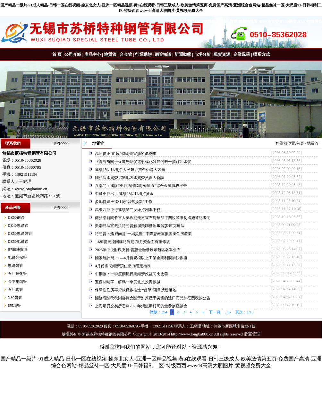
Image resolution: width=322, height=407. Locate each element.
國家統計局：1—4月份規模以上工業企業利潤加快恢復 (141, 258)
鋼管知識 (163, 54)
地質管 (110, 54)
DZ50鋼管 (16, 217)
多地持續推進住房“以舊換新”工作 (123, 201)
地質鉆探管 (17, 257)
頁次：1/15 (244, 312)
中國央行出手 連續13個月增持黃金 (124, 193)
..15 (228, 312)
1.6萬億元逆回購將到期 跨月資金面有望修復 (132, 242)
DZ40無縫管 (18, 225)
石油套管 (15, 289)
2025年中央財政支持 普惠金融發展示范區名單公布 (138, 250)
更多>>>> (61, 143)
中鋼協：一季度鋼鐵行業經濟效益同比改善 (131, 274)
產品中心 (92, 54)
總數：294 (158, 312)
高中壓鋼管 (17, 281)
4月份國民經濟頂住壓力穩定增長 (123, 266)
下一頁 (214, 312)
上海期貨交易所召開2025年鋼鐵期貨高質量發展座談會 (141, 306)
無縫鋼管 (15, 265)
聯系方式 (261, 54)
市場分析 (202, 54)
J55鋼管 (14, 305)
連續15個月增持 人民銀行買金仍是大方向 (130, 169)
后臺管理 (252, 334)
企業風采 (241, 54)
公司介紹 (72, 54)
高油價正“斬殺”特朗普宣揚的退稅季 (125, 153)
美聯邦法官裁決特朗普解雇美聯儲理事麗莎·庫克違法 (139, 226)
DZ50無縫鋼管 (20, 233)
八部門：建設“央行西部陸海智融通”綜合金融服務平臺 (141, 185)
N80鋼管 (15, 297)
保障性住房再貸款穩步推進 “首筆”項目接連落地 (135, 290)
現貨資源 (222, 54)
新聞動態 (182, 54)
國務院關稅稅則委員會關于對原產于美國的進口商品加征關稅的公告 (152, 298)
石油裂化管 (17, 273)
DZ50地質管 (18, 241)
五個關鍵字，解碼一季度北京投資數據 (127, 282)
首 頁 (57, 54)
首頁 (300, 143)
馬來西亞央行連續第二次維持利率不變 (127, 210)
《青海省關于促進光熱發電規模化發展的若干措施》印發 (143, 161)
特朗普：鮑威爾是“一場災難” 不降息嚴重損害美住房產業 (143, 234)
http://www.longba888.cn (192, 334)
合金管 (126, 54)
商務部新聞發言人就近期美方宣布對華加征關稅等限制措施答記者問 (152, 218)
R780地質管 (18, 249)
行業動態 (143, 54)
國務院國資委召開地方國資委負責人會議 (129, 177)
